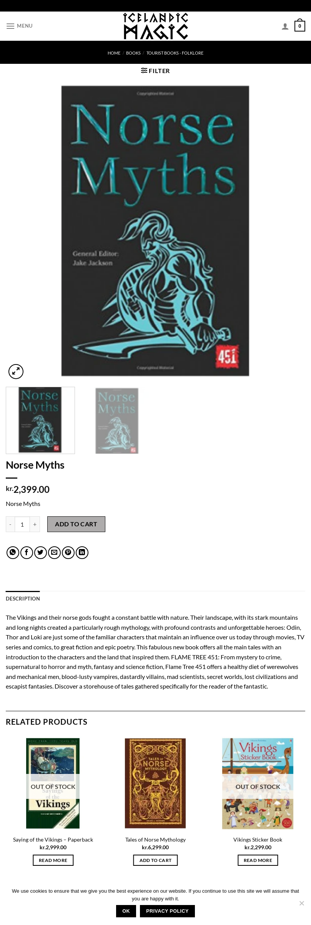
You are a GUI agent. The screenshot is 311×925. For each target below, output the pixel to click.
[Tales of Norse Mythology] (155, 783)
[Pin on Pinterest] (68, 552)
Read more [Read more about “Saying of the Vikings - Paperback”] (53, 860)
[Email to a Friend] (54, 552)
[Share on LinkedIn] (82, 552)
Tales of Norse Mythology (155, 839)
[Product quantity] (22, 524)
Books (133, 52)
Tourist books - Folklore (174, 52)
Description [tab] (23, 599)
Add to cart (76, 523)
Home (114, 52)
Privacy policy (167, 911)
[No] (301, 905)
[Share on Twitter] (40, 552)
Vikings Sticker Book (257, 839)
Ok (126, 911)
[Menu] (19, 26)
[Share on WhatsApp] (13, 552)
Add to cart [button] (156, 860)
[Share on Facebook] (26, 552)
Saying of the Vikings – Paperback (53, 839)
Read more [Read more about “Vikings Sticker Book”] (258, 860)
